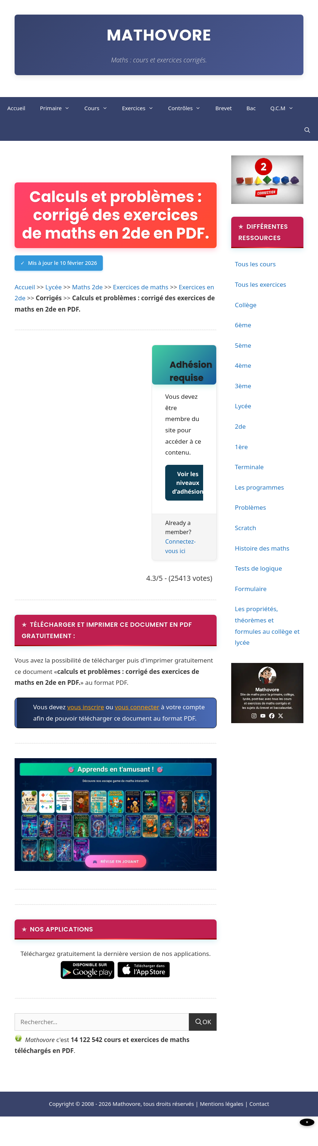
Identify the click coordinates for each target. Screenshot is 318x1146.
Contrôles (188, 109)
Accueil (16, 108)
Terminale (249, 468)
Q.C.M (285, 109)
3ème (243, 387)
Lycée (53, 308)
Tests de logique (258, 570)
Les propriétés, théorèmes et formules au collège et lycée (267, 627)
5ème (243, 346)
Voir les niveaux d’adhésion (187, 504)
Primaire (58, 109)
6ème (243, 326)
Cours (99, 109)
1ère (241, 448)
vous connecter (137, 729)
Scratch (245, 529)
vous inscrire (85, 729)
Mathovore (159, 35)
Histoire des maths (262, 549)
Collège (245, 306)
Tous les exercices (260, 285)
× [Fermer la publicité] (307, 1122)
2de (240, 427)
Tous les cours (255, 265)
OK (206, 1044)
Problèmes (250, 509)
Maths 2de (87, 308)
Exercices (141, 109)
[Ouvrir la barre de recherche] (307, 131)
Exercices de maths (140, 308)
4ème (243, 367)
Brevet (223, 108)
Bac (251, 108)
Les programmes (259, 488)
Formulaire (251, 590)
